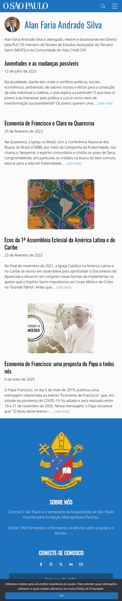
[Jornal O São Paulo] (25, 6)
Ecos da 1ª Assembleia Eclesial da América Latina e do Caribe (59, 243)
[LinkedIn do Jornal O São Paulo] (71, 564)
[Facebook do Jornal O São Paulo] (41, 564)
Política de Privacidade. (90, 588)
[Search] (103, 6)
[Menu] (115, 6)
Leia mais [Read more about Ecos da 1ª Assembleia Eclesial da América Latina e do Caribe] (64, 287)
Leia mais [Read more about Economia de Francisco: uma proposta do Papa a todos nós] (62, 411)
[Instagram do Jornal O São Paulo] (51, 564)
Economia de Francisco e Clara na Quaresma (49, 123)
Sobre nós (61, 502)
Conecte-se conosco (61, 553)
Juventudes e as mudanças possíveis (41, 63)
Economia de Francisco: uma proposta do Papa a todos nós (59, 367)
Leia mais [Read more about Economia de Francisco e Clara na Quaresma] (74, 163)
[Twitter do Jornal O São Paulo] (61, 564)
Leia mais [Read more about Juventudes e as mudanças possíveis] (105, 103)
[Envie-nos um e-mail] (81, 564)
